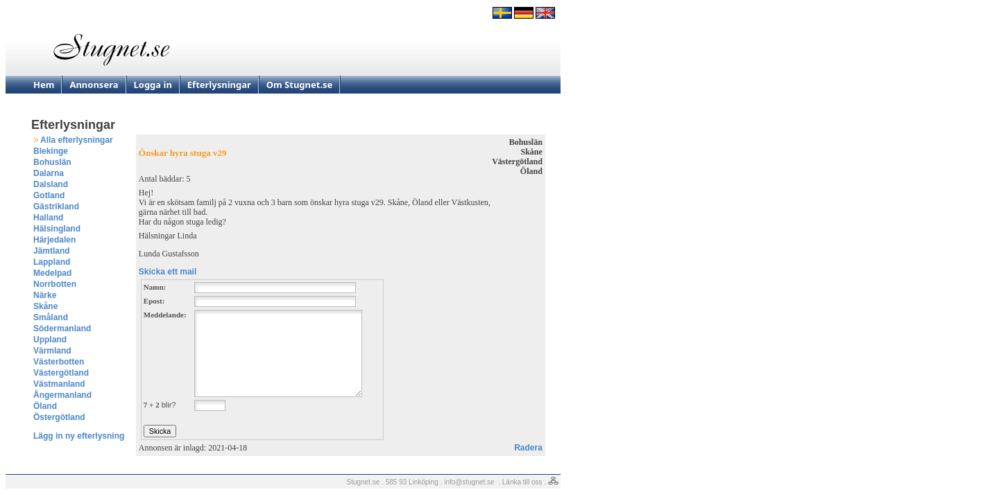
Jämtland (51, 251)
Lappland (51, 262)
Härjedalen (54, 240)
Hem (43, 84)
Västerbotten (58, 362)
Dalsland (50, 184)
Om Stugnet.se (299, 84)
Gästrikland (56, 206)
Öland (45, 406)
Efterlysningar (219, 84)
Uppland (50, 339)
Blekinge (50, 151)
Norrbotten (54, 284)
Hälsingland (56, 229)
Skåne (45, 306)
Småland (50, 317)
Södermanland (62, 328)
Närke (44, 295)
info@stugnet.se (469, 482)
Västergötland (61, 373)
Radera (528, 448)
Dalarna (48, 173)
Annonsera (93, 84)
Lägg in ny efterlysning (78, 436)
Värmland (52, 351)
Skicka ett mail (167, 272)
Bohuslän (52, 162)
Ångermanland (62, 395)
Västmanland (59, 384)
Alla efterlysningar (76, 140)
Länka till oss (522, 482)
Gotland (49, 195)
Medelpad (52, 273)
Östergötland (59, 417)
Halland (48, 217)
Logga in (153, 84)
